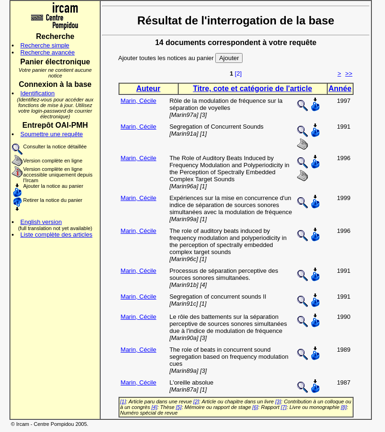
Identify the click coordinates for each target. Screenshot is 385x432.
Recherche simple (44, 45)
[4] (154, 407)
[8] (343, 407)
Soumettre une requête (51, 134)
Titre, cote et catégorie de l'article (252, 89)
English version (41, 221)
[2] (238, 73)
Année (340, 89)
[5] (178, 407)
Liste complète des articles (56, 234)
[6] (255, 407)
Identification (37, 93)
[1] (123, 401)
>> (348, 73)
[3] (278, 401)
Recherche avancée (47, 52)
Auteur (148, 89)
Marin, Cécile (139, 100)
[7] (283, 407)
